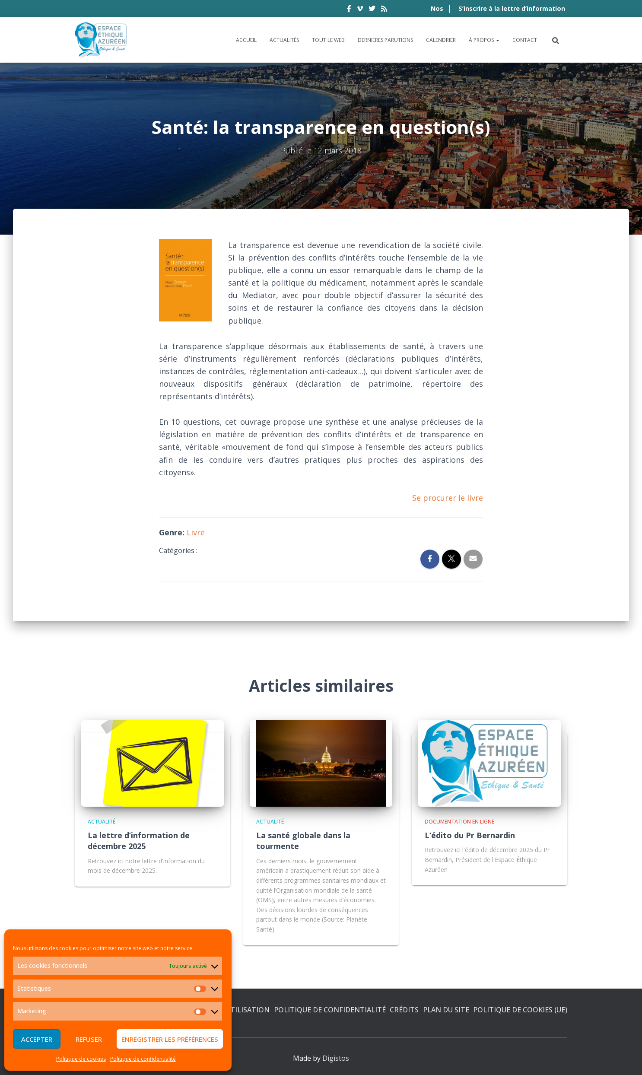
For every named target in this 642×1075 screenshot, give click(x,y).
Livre (196, 532)
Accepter (36, 1039)
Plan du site (446, 1010)
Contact (524, 40)
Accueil (246, 40)
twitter (372, 10)
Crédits (404, 1010)
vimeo (360, 10)
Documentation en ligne (459, 821)
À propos (484, 40)
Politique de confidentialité (143, 1058)
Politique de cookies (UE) (520, 1010)
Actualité (101, 821)
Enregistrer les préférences (169, 1039)
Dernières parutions (385, 40)
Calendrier (441, 40)
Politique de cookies (81, 1058)
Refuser (89, 1039)
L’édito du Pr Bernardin (470, 835)
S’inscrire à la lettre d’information (511, 8)
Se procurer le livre (447, 498)
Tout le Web (328, 40)
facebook (349, 10)
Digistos (335, 1058)
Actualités (284, 40)
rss (384, 10)
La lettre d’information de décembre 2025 (139, 840)
